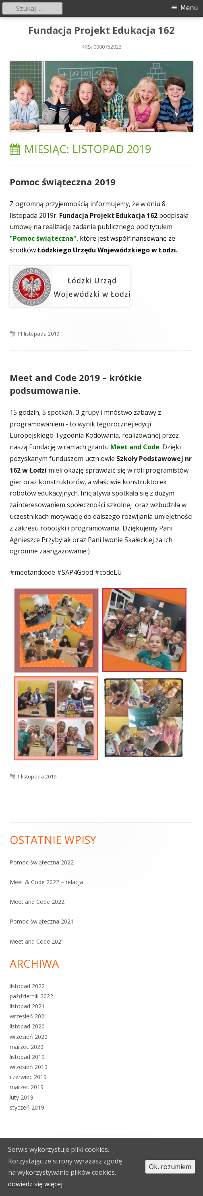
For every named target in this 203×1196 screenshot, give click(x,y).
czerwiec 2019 (28, 1077)
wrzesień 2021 (29, 1016)
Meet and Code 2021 (37, 941)
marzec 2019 (27, 1087)
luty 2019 (21, 1097)
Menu (189, 8)
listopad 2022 (27, 986)
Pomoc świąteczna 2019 (63, 182)
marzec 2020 (27, 1047)
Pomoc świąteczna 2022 (42, 862)
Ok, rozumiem (170, 1166)
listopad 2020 (27, 1026)
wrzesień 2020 (29, 1036)
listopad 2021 (27, 1006)
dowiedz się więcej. (36, 1184)
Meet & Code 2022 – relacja (46, 882)
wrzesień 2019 (29, 1067)
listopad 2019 (27, 1057)
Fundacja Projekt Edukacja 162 (101, 30)
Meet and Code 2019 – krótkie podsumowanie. (76, 383)
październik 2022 (31, 996)
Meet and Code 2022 (37, 901)
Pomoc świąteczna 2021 (42, 921)
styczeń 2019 (27, 1107)
